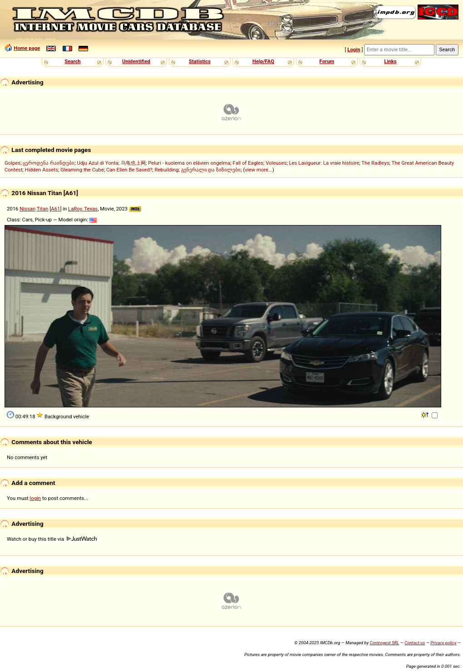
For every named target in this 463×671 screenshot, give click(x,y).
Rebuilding (167, 170)
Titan (43, 209)
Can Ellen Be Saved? (129, 170)
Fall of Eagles (248, 163)
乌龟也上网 (133, 163)
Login (353, 49)
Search (72, 61)
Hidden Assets (41, 170)
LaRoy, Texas (83, 209)
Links (390, 61)
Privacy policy (443, 642)
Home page (27, 48)
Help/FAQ (263, 61)
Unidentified (136, 61)
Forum (327, 61)
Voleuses (276, 163)
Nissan (27, 209)
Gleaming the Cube (82, 170)
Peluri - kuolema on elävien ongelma (189, 163)
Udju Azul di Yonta (97, 163)
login (35, 498)
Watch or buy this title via (52, 539)
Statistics (200, 61)
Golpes (12, 163)
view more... (258, 170)
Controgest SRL (384, 642)
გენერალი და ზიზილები (211, 170)
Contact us (414, 642)
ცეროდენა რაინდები (48, 163)
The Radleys (375, 163)
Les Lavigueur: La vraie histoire (324, 163)
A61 (55, 209)
